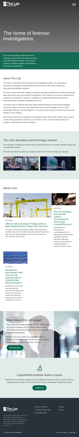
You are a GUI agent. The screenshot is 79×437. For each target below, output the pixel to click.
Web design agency (62, 432)
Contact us (39, 388)
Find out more (14, 348)
